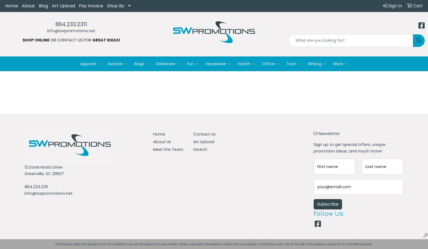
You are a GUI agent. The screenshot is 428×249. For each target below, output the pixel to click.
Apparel (90, 64)
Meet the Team (168, 149)
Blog (43, 6)
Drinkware (168, 64)
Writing (317, 64)
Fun (192, 64)
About (28, 6)
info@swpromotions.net (71, 31)
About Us (162, 142)
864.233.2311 (71, 24)
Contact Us (204, 134)
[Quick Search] (351, 40)
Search (200, 149)
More (340, 64)
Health (246, 64)
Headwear (218, 64)
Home (11, 6)
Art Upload (63, 6)
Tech (293, 64)
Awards (117, 64)
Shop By (115, 6)
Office (270, 64)
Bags (141, 64)
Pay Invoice (91, 6)
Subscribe (327, 204)
